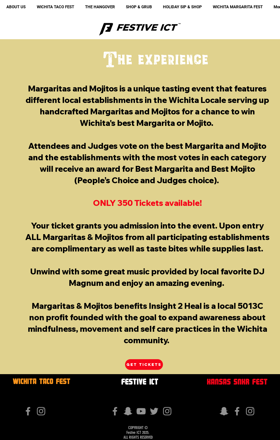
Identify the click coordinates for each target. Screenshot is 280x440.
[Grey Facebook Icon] (28, 411)
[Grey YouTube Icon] (141, 411)
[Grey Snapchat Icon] (128, 411)
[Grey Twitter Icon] (154, 411)
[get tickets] (144, 364)
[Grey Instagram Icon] (41, 411)
